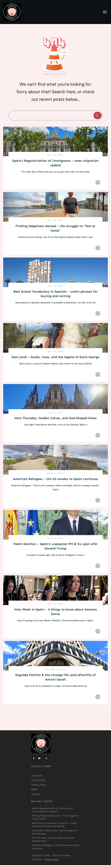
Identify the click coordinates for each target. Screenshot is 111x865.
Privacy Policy (52, 859)
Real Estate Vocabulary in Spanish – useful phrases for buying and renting (54, 825)
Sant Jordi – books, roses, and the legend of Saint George (55, 357)
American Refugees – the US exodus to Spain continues (55, 479)
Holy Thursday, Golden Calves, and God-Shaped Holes (55, 418)
